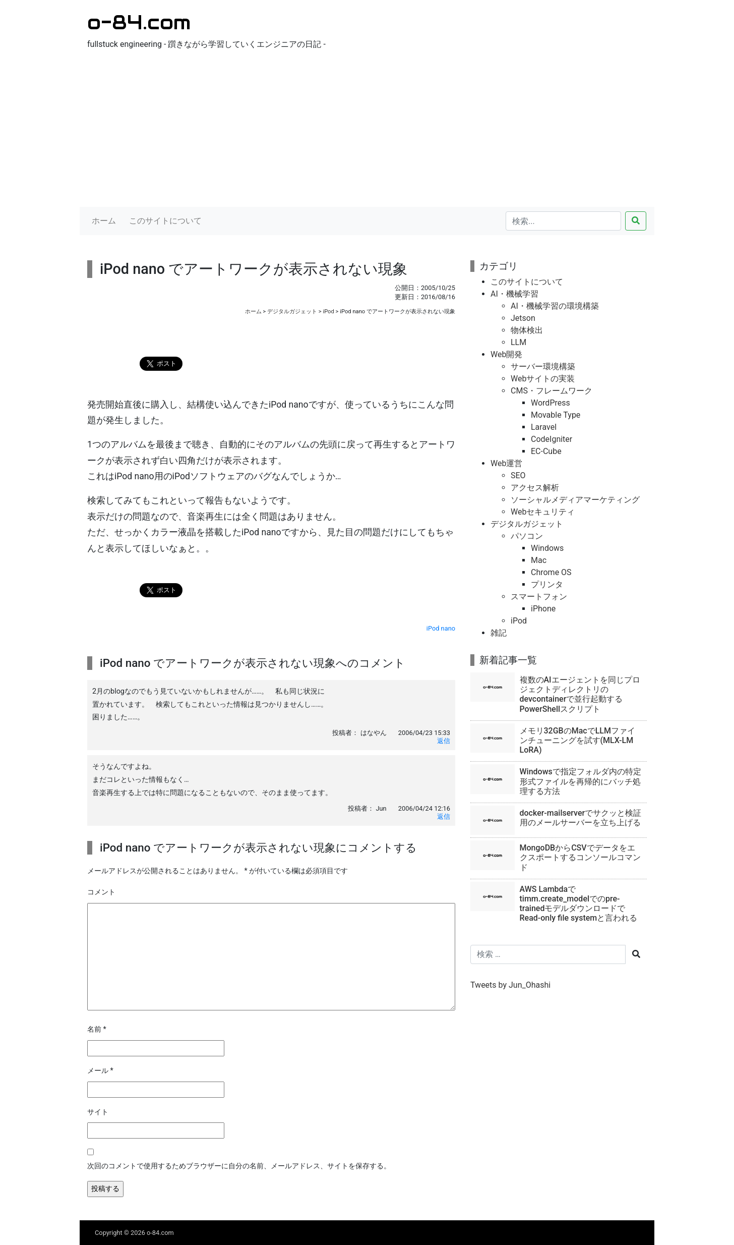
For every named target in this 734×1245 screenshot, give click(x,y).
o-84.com (139, 22)
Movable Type (555, 415)
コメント (101, 892)
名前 (96, 1029)
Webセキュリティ (543, 512)
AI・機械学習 (514, 294)
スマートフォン (539, 596)
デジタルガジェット (292, 311)
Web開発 (506, 354)
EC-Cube (546, 451)
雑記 (499, 633)
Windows (547, 548)
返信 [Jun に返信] (443, 816)
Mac (538, 560)
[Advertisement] (367, 131)
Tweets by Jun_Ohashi (510, 985)
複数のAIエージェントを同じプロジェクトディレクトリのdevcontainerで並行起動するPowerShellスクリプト (580, 694)
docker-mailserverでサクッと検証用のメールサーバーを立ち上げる (581, 817)
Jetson (523, 318)
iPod (328, 311)
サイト (97, 1112)
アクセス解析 (535, 487)
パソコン (527, 536)
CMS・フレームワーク (551, 390)
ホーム (104, 220)
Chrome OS (551, 572)
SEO (518, 475)
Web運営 (506, 463)
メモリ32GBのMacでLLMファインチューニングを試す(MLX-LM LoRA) (577, 740)
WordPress (550, 403)
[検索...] (563, 221)
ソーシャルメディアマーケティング (575, 499)
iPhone (543, 608)
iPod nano (440, 628)
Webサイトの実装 (543, 378)
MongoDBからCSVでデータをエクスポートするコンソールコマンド (580, 857)
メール (100, 1070)
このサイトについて (165, 220)
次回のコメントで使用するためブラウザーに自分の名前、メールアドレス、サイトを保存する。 (239, 1166)
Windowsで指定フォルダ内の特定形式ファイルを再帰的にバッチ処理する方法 (580, 781)
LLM (518, 342)
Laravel (544, 427)
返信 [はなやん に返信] (443, 741)
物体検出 (527, 330)
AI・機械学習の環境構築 (555, 306)
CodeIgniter (551, 439)
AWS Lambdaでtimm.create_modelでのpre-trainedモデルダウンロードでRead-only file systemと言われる (579, 903)
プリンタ (547, 584)
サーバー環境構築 (543, 366)
